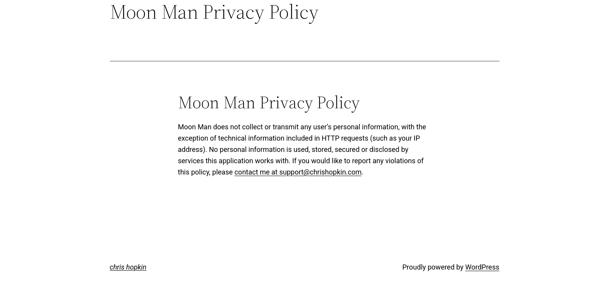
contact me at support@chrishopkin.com (298, 172)
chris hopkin (128, 267)
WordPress (482, 267)
